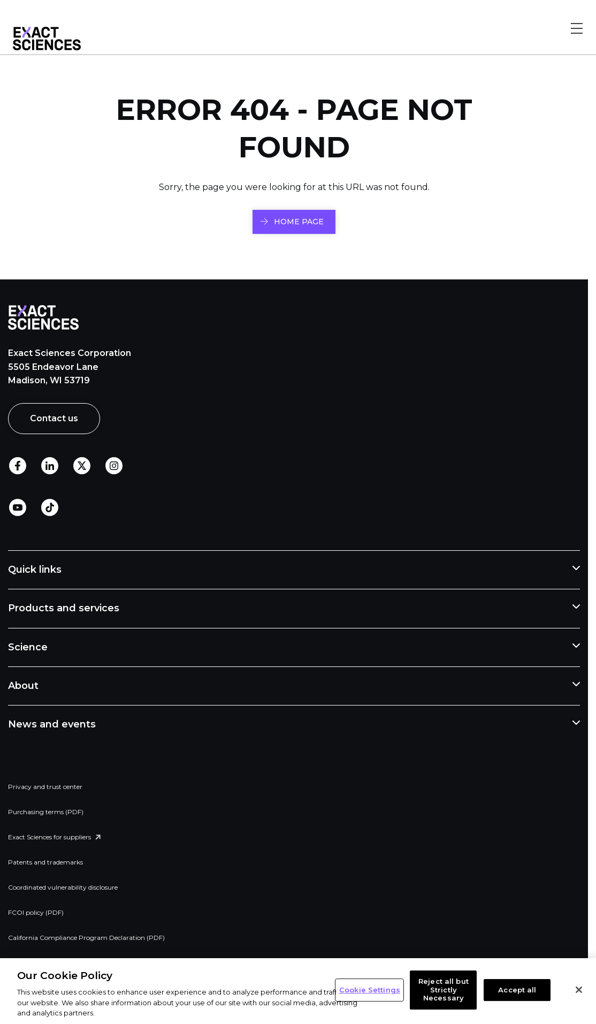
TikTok (49, 508)
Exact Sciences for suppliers (49, 837)
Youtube (17, 508)
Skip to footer (132, 15)
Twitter (81, 466)
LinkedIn (49, 466)
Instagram (114, 466)
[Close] (579, 990)
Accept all (517, 989)
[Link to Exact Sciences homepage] (47, 47)
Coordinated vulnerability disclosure (63, 887)
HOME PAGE (299, 221)
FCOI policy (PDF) (36, 912)
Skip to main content (57, 15)
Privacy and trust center (45, 787)
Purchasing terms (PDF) (45, 812)
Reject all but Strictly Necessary (443, 989)
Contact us (54, 418)
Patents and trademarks (45, 862)
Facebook (17, 466)
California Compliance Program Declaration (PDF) (86, 938)
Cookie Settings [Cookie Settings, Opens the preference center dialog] (369, 989)
